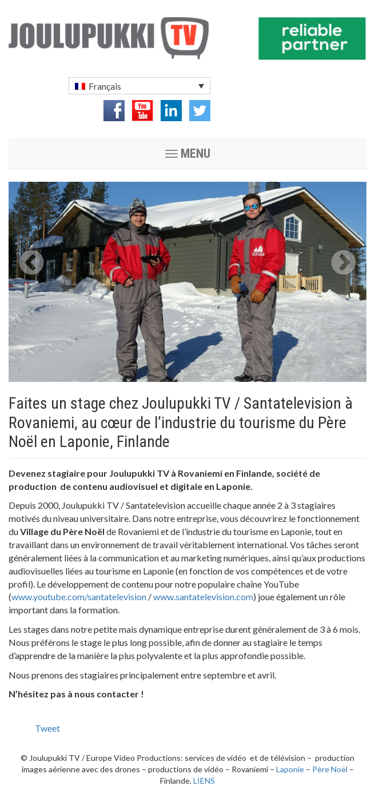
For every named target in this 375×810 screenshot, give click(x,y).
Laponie (290, 769)
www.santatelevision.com (203, 596)
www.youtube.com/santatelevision (78, 596)
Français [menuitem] (105, 86)
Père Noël (330, 769)
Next (343, 263)
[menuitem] (139, 85)
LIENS (204, 780)
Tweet (47, 728)
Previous (31, 263)
